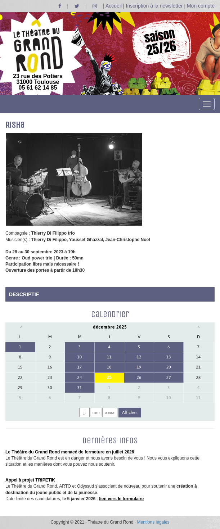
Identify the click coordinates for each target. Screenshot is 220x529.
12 (138, 357)
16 (50, 367)
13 (168, 357)
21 (198, 367)
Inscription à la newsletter (154, 6)
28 (198, 377)
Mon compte (201, 6)
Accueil (113, 6)
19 (138, 367)
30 (50, 387)
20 (168, 367)
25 (109, 377)
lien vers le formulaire (121, 498)
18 (109, 367)
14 (198, 357)
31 (79, 387)
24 (79, 377)
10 (79, 357)
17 (79, 367)
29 (20, 387)
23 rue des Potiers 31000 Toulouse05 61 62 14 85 (38, 55)
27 (168, 377)
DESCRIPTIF (24, 294)
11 (109, 357)
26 (138, 377)
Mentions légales (153, 522)
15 (20, 367)
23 (50, 377)
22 (20, 377)
